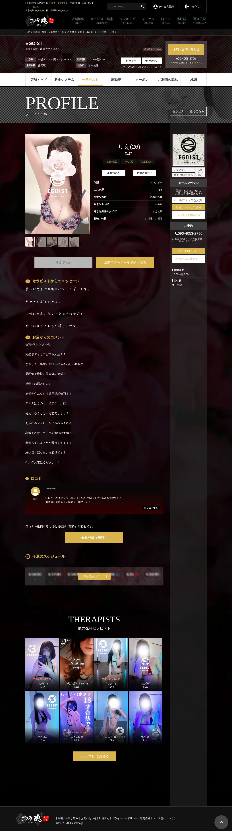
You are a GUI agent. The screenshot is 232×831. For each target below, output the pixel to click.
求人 (90, 3)
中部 (45, 3)
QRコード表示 (200, 172)
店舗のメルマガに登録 (188, 207)
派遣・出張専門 (41, 48)
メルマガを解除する (188, 215)
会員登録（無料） (94, 538)
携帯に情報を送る (183, 175)
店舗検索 (77, 21)
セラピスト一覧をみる (94, 756)
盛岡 (28, 48)
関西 (40, 3)
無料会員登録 (163, 4)
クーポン (148, 21)
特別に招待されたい (188, 259)
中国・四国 (80, 3)
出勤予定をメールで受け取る (125, 262)
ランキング (127, 21)
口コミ (166, 21)
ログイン (192, 4)
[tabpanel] (57, 184)
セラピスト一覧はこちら (188, 111)
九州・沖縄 (68, 3)
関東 (34, 3)
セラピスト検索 (101, 21)
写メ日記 (200, 21)
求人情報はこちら (152, 49)
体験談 (182, 21)
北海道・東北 (55, 3)
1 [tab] (58, 250)
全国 (28, 3)
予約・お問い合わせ (186, 49)
